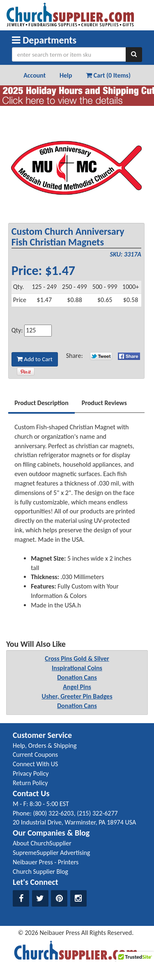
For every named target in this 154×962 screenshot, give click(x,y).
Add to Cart (35, 359)
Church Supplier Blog (40, 871)
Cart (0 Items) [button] (108, 75)
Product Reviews (104, 403)
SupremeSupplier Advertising (51, 853)
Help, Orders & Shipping (45, 745)
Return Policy (30, 783)
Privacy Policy (31, 773)
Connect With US (35, 764)
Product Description (41, 403)
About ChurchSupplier (42, 843)
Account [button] (34, 75)
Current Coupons (35, 754)
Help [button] (66, 75)
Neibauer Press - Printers (45, 862)
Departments (44, 40)
